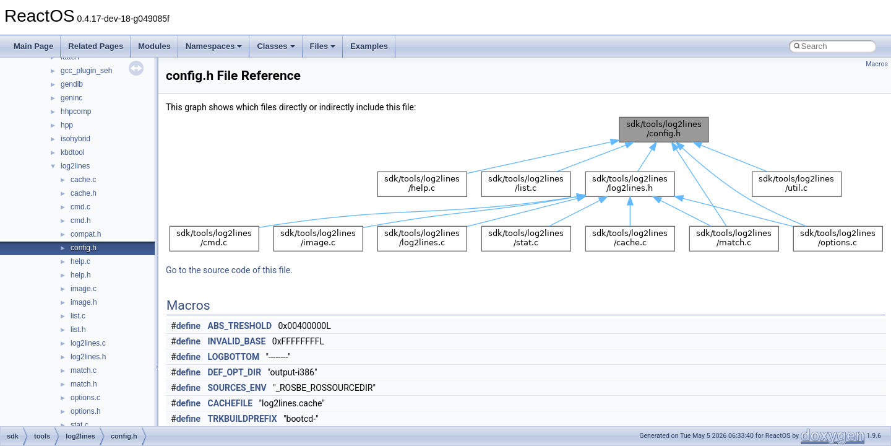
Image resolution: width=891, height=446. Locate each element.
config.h (84, 247)
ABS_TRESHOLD (240, 326)
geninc (71, 98)
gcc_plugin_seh (86, 70)
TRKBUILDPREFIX (242, 419)
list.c (78, 316)
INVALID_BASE (237, 341)
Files (323, 46)
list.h (78, 329)
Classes (276, 46)
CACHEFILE (230, 403)
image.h (84, 302)
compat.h (86, 234)
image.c (84, 288)
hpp (67, 125)
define (188, 326)
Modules (154, 46)
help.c (80, 261)
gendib (72, 84)
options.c (85, 397)
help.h (81, 275)
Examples (369, 46)
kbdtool (73, 152)
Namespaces (214, 46)
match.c (84, 370)
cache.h (84, 193)
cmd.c (80, 207)
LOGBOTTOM (234, 357)
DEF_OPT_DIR (235, 372)
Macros (877, 64)
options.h (86, 411)
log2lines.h (88, 356)
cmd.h (81, 220)
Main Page (33, 46)
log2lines (75, 166)
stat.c (79, 425)
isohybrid (75, 138)
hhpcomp (76, 111)
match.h (84, 384)
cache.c (83, 179)
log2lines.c (88, 343)
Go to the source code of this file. (229, 270)
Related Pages (95, 46)
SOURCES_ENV (237, 388)
